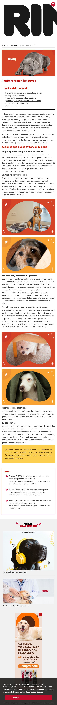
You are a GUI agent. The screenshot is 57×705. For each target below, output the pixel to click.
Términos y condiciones (34, 692)
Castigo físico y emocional (15, 96)
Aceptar (16, 698)
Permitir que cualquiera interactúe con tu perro (23, 101)
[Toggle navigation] (53, 4)
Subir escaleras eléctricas (17, 103)
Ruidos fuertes (11, 106)
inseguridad (30, 131)
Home (3, 45)
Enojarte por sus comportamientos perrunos (24, 93)
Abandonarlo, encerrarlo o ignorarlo (21, 98)
